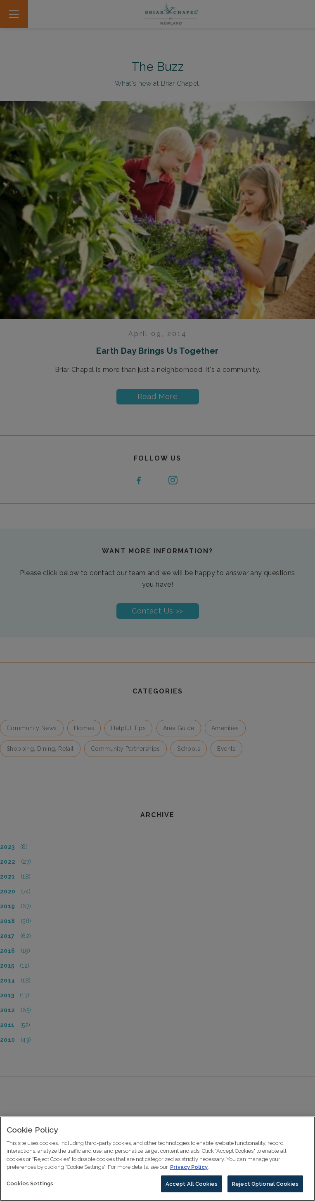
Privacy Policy (189, 1169)
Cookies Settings (30, 1186)
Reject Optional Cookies (265, 1186)
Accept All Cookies (192, 1186)
